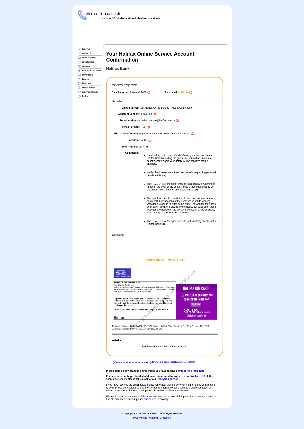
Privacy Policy (140, 418)
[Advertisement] (152, 32)
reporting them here (192, 370)
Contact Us (165, 418)
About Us (153, 418)
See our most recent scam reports (131, 362)
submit (147, 399)
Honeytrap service (167, 379)
